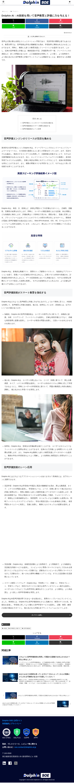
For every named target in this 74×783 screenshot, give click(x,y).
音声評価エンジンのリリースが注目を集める (37, 123)
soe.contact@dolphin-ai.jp (25, 747)
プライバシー (16, 724)
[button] (60, 26)
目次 (34, 119)
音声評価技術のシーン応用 (31, 129)
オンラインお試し (37, 615)
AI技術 (4, 628)
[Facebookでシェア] (36, 21)
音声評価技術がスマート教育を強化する (36, 126)
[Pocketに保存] (60, 21)
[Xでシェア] (13, 21)
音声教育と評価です (14, 628)
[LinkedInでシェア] (36, 26)
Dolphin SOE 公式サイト (12, 721)
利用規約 (5, 724)
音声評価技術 (26, 628)
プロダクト (5, 624)
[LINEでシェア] (13, 26)
